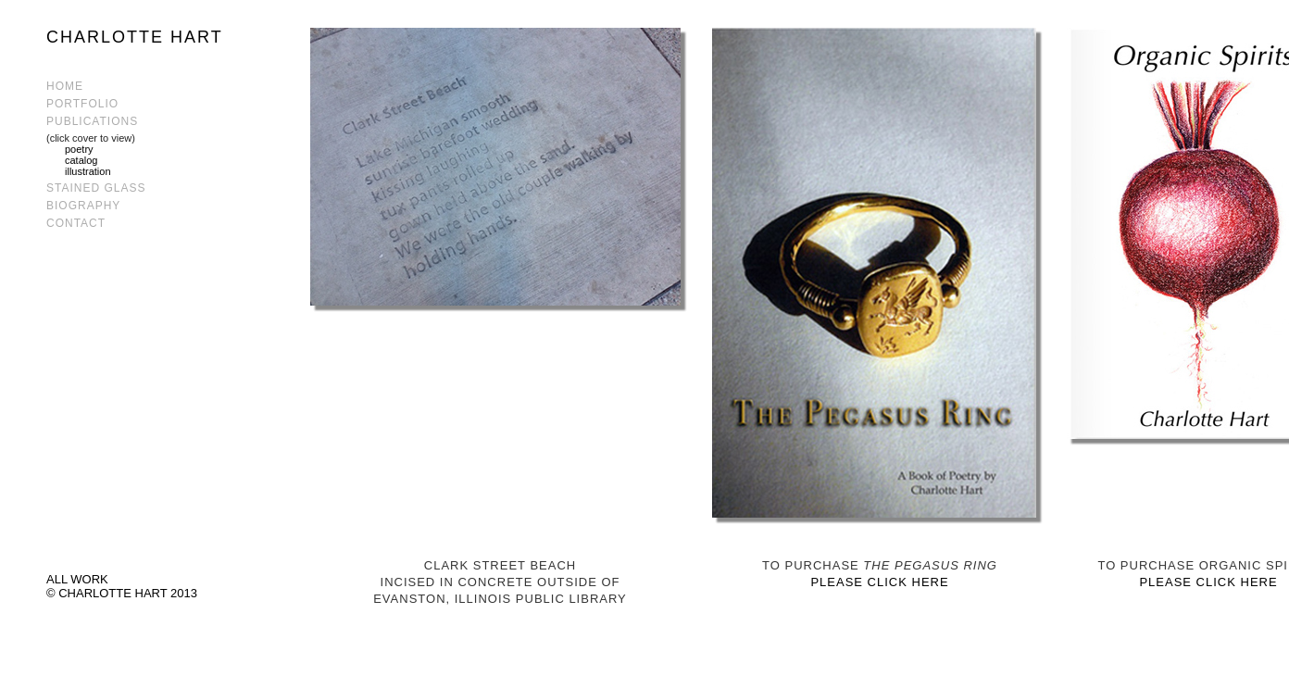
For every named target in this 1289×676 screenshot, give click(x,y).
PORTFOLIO (82, 103)
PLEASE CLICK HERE (879, 582)
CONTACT (76, 223)
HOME (64, 86)
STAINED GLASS (95, 188)
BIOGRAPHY (83, 205)
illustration (88, 171)
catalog (81, 160)
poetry (79, 149)
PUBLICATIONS (92, 121)
